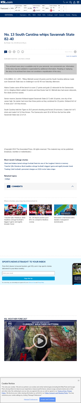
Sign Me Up (28, 278)
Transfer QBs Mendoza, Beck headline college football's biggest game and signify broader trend (38, 166)
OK (78, 380)
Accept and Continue (47, 399)
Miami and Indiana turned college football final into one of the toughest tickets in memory (36, 163)
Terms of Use (32, 282)
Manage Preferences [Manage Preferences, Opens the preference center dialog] (31, 399)
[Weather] (65, 2)
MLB (39, 15)
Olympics (23, 15)
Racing (74, 15)
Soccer (61, 15)
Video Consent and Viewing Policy (56, 393)
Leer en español (71, 56)
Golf (55, 15)
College (50, 15)
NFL (29, 15)
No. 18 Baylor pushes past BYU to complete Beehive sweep (39, 219)
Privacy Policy (41, 282)
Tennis (68, 15)
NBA (34, 15)
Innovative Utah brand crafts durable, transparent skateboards (64, 219)
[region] (40, 390)
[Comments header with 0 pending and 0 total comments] (40, 186)
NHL (44, 15)
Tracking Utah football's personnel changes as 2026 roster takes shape (29, 169)
